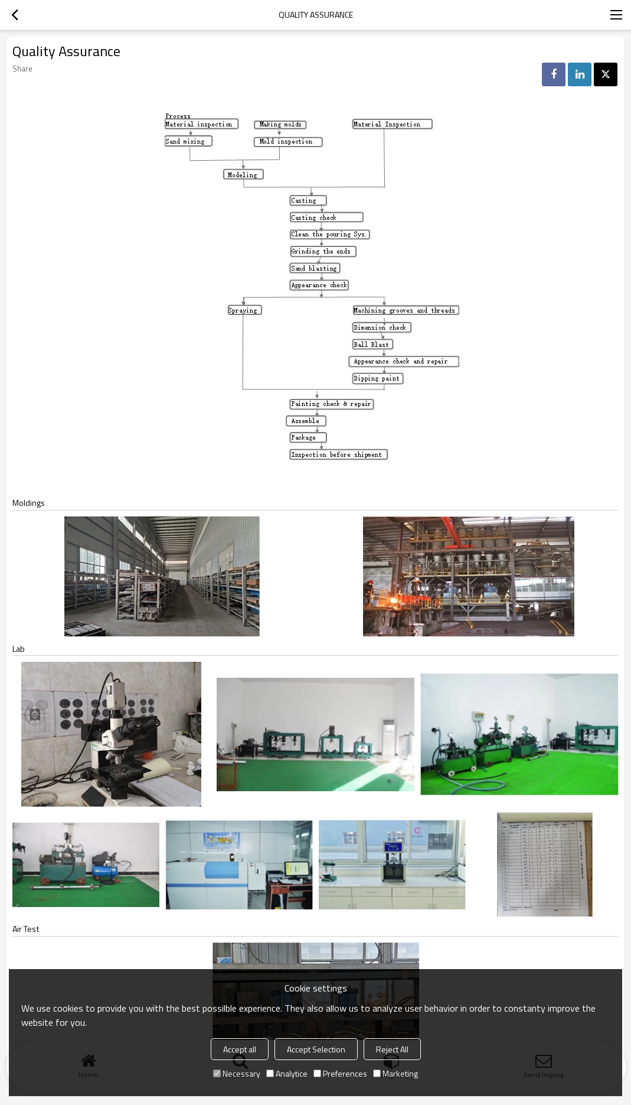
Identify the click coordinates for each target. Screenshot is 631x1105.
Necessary (236, 1073)
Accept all (239, 1049)
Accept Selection (316, 1049)
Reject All (392, 1049)
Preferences (340, 1073)
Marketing (395, 1073)
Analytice (287, 1073)
